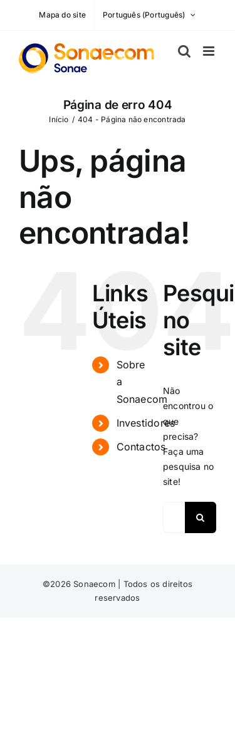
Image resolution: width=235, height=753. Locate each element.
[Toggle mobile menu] (209, 51)
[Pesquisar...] (174, 517)
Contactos (141, 446)
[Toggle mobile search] (184, 51)
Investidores (146, 423)
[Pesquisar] (200, 517)
